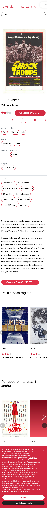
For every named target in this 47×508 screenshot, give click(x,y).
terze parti (35, 460)
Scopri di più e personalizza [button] (23, 503)
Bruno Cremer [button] (23, 183)
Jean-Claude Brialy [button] (10, 188)
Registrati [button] (25, 7)
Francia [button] (15, 132)
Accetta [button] (23, 497)
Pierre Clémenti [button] (9, 205)
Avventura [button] (6, 143)
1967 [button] (4, 132)
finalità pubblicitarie (8, 472)
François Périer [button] (24, 199)
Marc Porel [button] (23, 205)
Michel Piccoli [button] (27, 188)
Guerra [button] (17, 143)
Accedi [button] (37, 7)
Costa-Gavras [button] (8, 167)
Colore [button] (14, 154)
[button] (30, 113)
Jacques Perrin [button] (8, 199)
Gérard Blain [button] (7, 194)
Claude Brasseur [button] (23, 194)
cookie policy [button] (33, 458)
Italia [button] (23, 132)
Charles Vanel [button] (8, 183)
